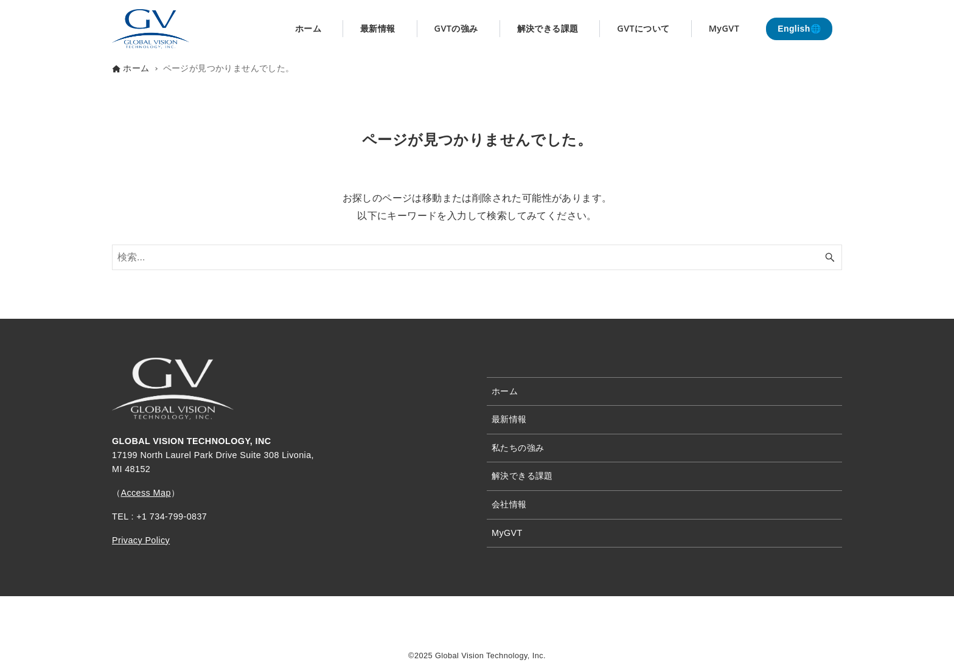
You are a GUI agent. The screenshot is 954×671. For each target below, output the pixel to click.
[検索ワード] (477, 257)
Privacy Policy (141, 540)
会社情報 (509, 504)
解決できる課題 (522, 476)
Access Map (145, 493)
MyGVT (507, 533)
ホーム (505, 391)
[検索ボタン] (830, 257)
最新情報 (509, 419)
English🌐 (799, 28)
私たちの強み (518, 448)
